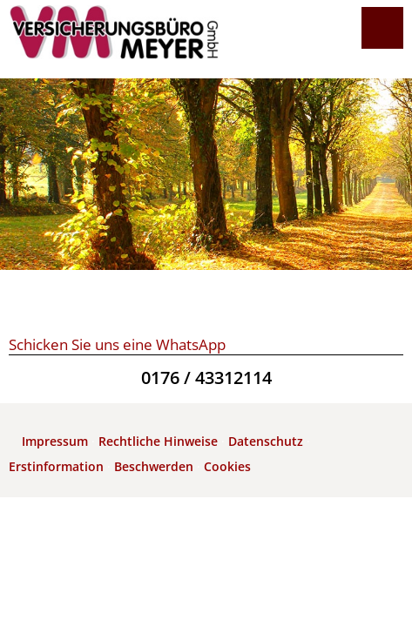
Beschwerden (153, 466)
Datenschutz (265, 441)
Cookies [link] (227, 466)
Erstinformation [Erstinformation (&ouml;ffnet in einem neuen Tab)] (56, 466)
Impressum (55, 441)
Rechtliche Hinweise (158, 441)
